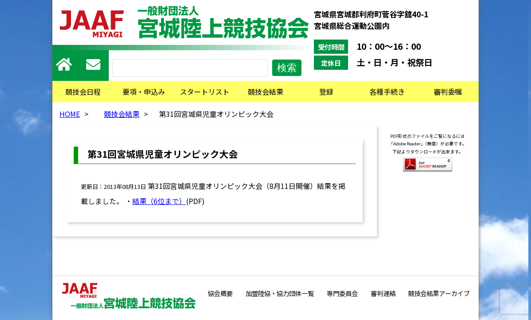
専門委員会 (342, 293)
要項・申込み (144, 91)
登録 (326, 91)
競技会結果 (265, 91)
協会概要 (220, 293)
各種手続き (387, 91)
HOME (69, 113)
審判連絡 (383, 293)
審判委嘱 (448, 91)
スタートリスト (205, 91)
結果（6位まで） (159, 201)
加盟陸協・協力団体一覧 (280, 293)
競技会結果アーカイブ (439, 293)
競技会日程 (83, 91)
